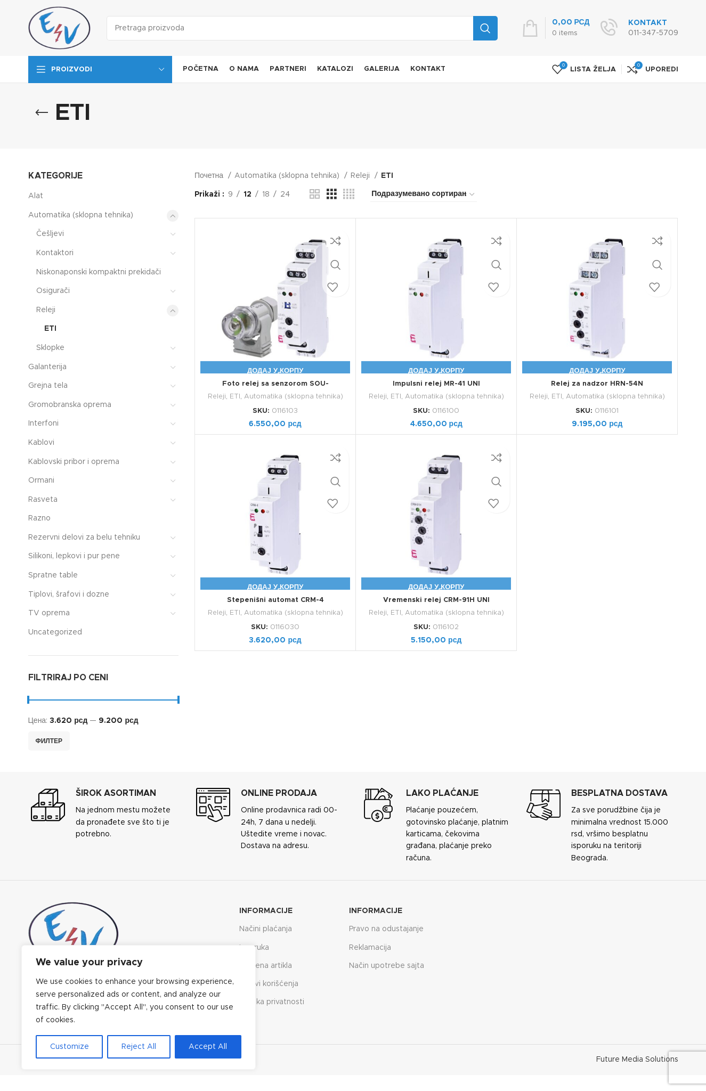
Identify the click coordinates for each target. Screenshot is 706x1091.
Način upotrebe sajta (386, 966)
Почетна (209, 176)
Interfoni (43, 423)
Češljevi (50, 234)
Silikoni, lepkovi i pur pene (74, 556)
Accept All (208, 1047)
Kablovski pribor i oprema (73, 462)
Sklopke (50, 348)
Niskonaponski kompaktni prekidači (98, 272)
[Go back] (41, 113)
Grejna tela (48, 385)
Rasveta (43, 499)
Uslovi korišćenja (268, 984)
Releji (45, 310)
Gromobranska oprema (69, 405)
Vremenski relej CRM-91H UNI (436, 600)
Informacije (266, 911)
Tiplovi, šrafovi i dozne (68, 594)
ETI (50, 328)
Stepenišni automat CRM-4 (275, 600)
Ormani (41, 480)
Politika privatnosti (271, 1002)
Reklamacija (370, 947)
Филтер (49, 741)
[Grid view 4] (348, 194)
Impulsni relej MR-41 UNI (436, 383)
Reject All (138, 1047)
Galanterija (47, 367)
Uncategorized (55, 632)
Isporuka (254, 947)
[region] (138, 1007)
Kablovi (41, 442)
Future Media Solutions (637, 1059)
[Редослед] (423, 194)
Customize (69, 1047)
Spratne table (53, 575)
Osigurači (53, 291)
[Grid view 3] (332, 194)
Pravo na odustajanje (386, 929)
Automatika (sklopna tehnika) (80, 215)
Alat (35, 196)
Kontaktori (55, 253)
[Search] (302, 28)
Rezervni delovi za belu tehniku (84, 537)
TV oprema (49, 613)
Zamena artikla (265, 966)
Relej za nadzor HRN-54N (597, 383)
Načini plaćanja (265, 929)
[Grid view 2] (315, 194)
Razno (39, 518)
